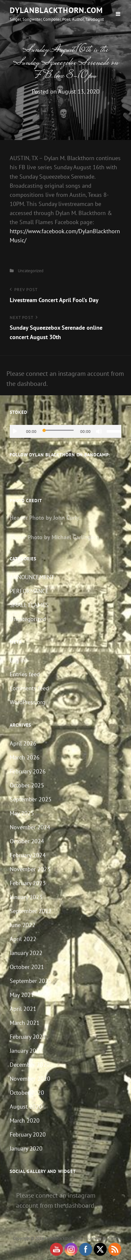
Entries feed (25, 674)
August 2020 (26, 1106)
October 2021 (27, 967)
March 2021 (25, 1022)
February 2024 (28, 855)
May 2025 (22, 813)
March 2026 (25, 757)
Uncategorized (30, 271)
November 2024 (30, 827)
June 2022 (22, 925)
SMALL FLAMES (29, 605)
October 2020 (27, 1092)
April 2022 (23, 939)
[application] (65, 431)
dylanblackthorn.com (56, 10)
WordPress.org (27, 702)
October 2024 (27, 841)
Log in (17, 660)
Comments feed (29, 688)
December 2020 (30, 1064)
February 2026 (28, 771)
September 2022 (31, 911)
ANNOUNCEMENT (32, 577)
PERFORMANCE (29, 591)
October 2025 (27, 785)
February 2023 (28, 883)
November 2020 (30, 1078)
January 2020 (26, 1148)
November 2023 (30, 869)
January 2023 (26, 897)
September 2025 (31, 799)
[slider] (58, 430)
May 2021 (22, 995)
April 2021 (23, 1008)
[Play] (15, 431)
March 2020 (25, 1120)
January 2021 (26, 1050)
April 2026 (23, 743)
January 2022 (26, 953)
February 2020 (28, 1134)
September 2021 (31, 981)
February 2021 (28, 1036)
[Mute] (99, 431)
